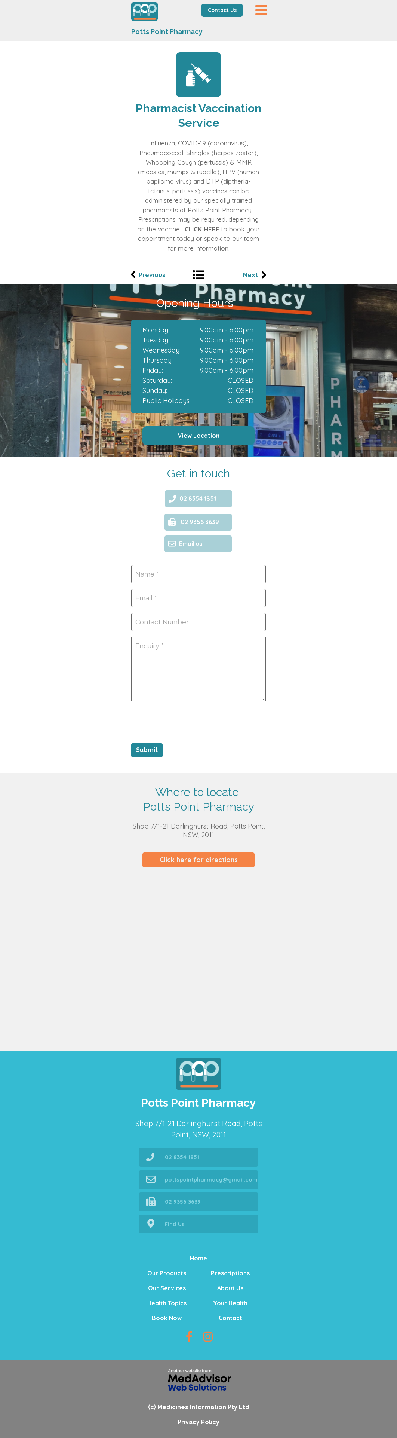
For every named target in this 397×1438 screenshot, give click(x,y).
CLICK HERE (202, 229)
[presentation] (188, 721)
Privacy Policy (198, 1422)
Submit (147, 749)
